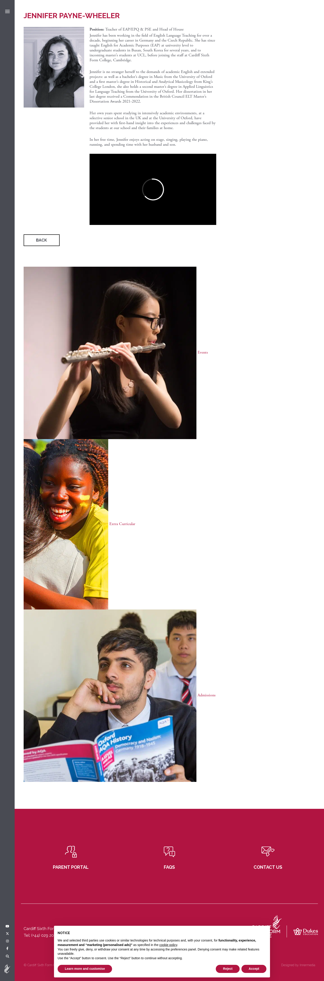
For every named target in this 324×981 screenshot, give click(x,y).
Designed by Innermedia (298, 965)
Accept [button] (254, 968)
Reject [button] (227, 968)
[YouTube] (7, 926)
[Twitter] (7, 934)
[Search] (7, 956)
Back (41, 240)
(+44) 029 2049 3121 (49, 935)
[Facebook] (7, 949)
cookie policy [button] (168, 945)
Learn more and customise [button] (85, 968)
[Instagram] (7, 941)
